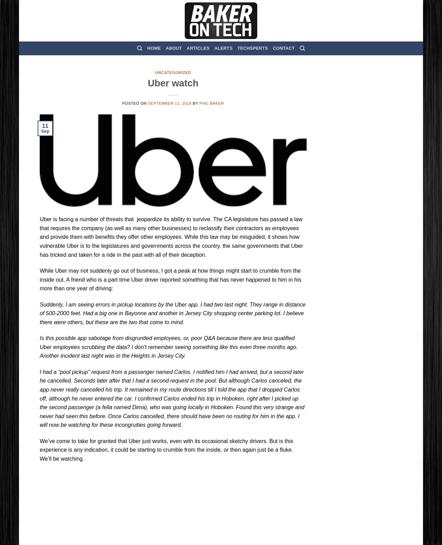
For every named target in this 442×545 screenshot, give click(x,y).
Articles (198, 48)
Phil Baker (211, 103)
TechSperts (252, 48)
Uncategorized (173, 73)
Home (154, 48)
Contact (284, 48)
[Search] (139, 48)
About (174, 48)
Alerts (223, 48)
